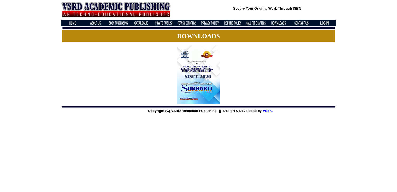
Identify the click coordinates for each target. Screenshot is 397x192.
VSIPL (268, 111)
